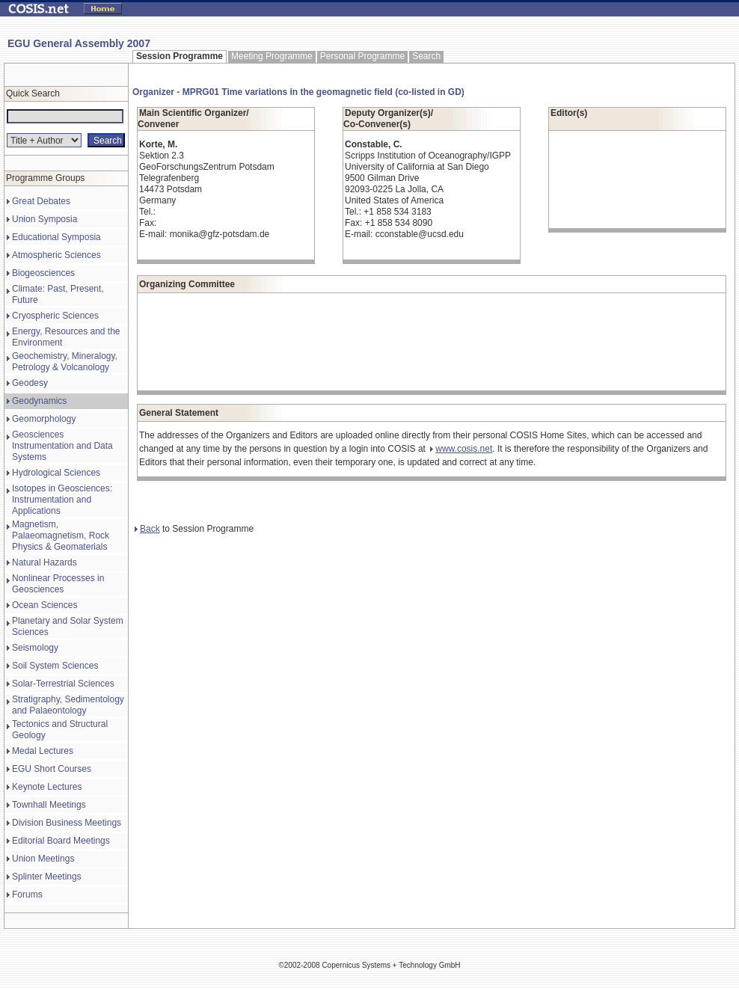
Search (426, 56)
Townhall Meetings (49, 805)
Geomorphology (44, 419)
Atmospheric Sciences (56, 255)
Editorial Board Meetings (61, 840)
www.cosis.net (461, 449)
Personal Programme (362, 56)
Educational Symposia (56, 237)
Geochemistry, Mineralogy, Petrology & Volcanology (64, 361)
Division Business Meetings (66, 822)
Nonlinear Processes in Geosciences (58, 584)
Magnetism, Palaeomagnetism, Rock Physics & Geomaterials (60, 535)
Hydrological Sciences (56, 472)
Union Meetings (43, 858)
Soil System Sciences (55, 665)
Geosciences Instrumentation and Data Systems (62, 445)
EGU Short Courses (51, 769)
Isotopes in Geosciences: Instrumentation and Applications (62, 499)
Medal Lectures (42, 751)
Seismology (35, 647)
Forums (27, 894)
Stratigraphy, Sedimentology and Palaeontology (68, 705)
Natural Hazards (44, 562)
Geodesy (30, 383)
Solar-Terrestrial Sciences (63, 683)
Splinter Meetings (47, 876)
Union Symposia (44, 219)
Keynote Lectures (47, 787)
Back (147, 529)
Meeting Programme (272, 56)
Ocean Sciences (44, 605)
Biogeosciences (43, 273)
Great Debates (41, 201)
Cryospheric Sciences (55, 315)
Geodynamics (39, 401)
